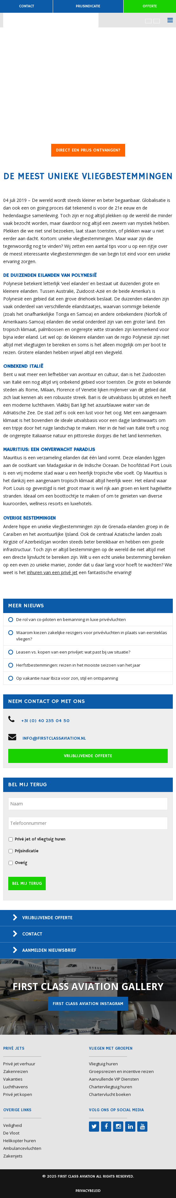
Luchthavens (15, 1087)
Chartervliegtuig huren (110, 1087)
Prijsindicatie (88, 6)
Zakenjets (13, 1156)
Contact (26, 6)
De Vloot (11, 1133)
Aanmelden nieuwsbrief (49, 950)
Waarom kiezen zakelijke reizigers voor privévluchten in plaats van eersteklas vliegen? (91, 636)
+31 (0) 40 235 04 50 (45, 721)
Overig (21, 863)
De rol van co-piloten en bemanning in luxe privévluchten (71, 619)
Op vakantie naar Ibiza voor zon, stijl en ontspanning (67, 678)
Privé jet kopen (17, 1094)
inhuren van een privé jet (52, 572)
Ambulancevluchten (22, 1148)
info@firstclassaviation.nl (54, 738)
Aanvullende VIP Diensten (114, 1079)
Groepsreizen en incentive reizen (121, 1071)
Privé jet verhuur (19, 1064)
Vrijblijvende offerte (88, 756)
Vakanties (13, 1079)
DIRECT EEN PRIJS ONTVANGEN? (88, 150)
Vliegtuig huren (103, 1064)
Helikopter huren (19, 1140)
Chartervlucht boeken (110, 1094)
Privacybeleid (88, 1190)
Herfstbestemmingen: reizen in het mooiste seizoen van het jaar (78, 665)
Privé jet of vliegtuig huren (40, 839)
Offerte (150, 6)
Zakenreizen (15, 1071)
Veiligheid (12, 1125)
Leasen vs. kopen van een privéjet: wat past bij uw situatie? (73, 652)
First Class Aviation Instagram (88, 1004)
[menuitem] (148, 20)
